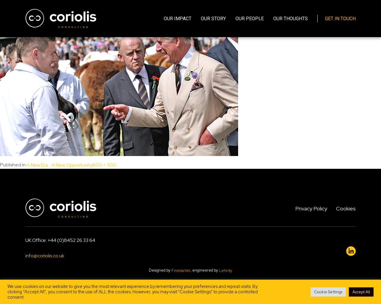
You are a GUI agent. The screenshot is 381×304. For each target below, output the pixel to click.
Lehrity (225, 270)
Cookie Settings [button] (328, 291)
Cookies (346, 208)
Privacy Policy (311, 208)
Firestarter (180, 270)
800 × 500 (104, 165)
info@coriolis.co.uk (44, 256)
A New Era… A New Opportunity (59, 165)
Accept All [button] (361, 291)
